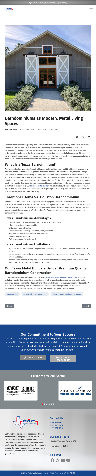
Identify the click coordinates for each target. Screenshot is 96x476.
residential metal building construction (61, 277)
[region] (48, 391)
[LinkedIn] (63, 460)
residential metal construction (35, 294)
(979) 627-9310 (56, 428)
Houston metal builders (40, 186)
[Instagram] (58, 460)
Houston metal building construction (67, 294)
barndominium (12, 294)
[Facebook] (52, 460)
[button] (42, 404)
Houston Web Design (52, 473)
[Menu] (91, 9)
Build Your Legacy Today (55, 2)
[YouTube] (68, 460)
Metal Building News (27, 129)
